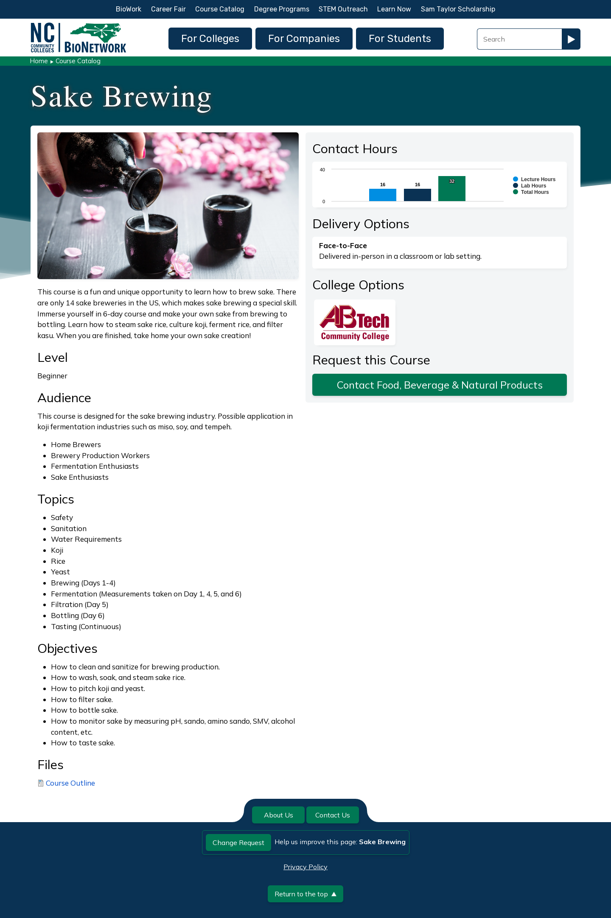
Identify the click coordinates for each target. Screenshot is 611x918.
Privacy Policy (305, 866)
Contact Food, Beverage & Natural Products (440, 384)
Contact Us (332, 815)
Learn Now (394, 9)
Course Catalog (219, 9)
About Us (278, 815)
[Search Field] (519, 39)
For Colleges (210, 39)
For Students (400, 39)
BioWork (128, 9)
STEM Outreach (343, 9)
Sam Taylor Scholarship (458, 9)
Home (39, 61)
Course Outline (70, 782)
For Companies (304, 39)
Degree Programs (281, 9)
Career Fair (168, 9)
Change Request (238, 842)
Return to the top (305, 894)
